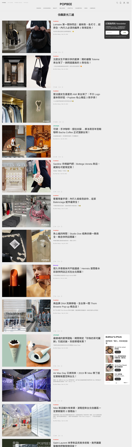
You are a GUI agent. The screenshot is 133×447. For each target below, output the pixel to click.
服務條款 (119, 36)
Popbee (4, 2)
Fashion (56, 21)
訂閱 (124, 32)
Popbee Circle (18, 2)
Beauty (55, 265)
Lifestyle (56, 125)
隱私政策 (124, 36)
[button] (126, 382)
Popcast (26, 2)
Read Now (118, 352)
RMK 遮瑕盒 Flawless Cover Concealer (119, 375)
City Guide (10, 2)
